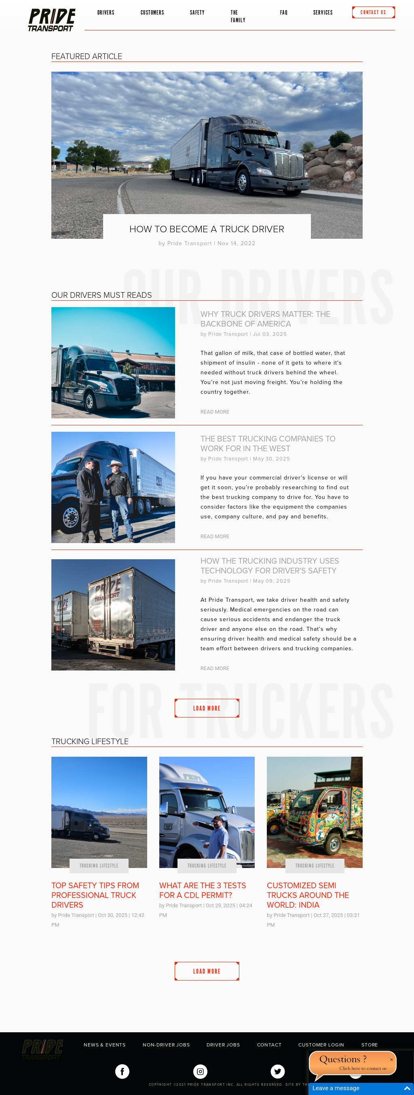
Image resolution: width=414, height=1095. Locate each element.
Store (369, 1045)
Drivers (106, 13)
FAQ (283, 13)
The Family (238, 16)
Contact (269, 1045)
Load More (207, 709)
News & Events (105, 1045)
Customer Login (321, 1045)
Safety (197, 13)
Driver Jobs (223, 1045)
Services (323, 13)
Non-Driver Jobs (166, 1045)
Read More (215, 412)
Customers (153, 13)
